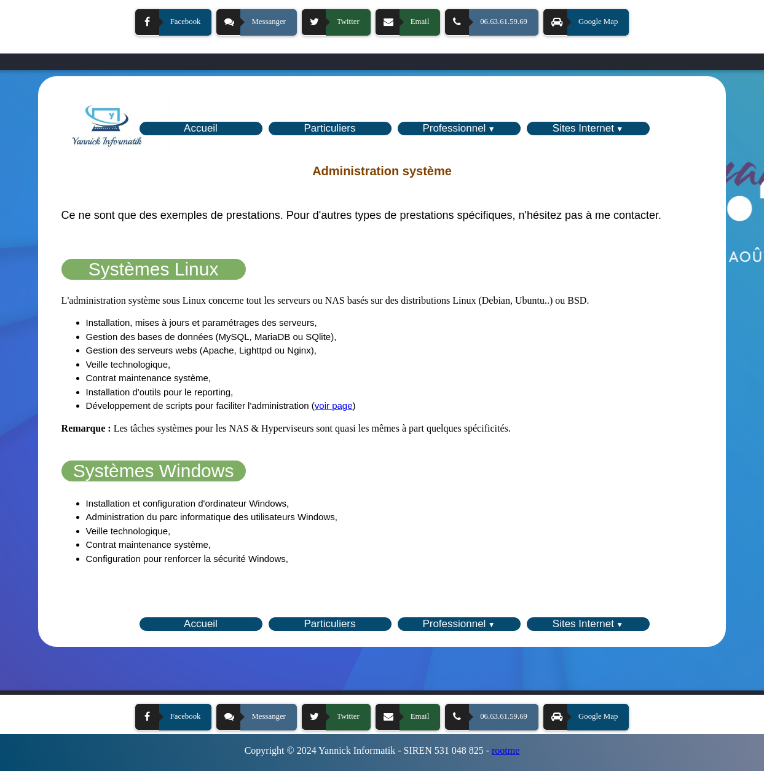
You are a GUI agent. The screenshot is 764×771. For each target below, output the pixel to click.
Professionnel (454, 128)
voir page (334, 405)
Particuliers (329, 128)
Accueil (201, 128)
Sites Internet (583, 128)
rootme (505, 750)
